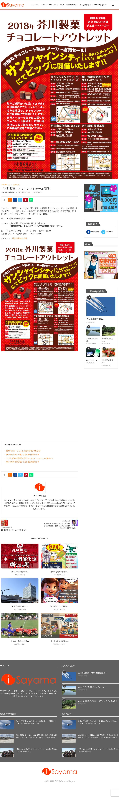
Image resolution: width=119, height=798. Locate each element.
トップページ (34, 5)
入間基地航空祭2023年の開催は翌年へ (92, 673)
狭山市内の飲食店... (107, 361)
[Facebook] (93, 232)
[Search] (118, 4)
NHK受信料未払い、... (20, 606)
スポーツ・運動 (46, 5)
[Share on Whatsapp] (31, 200)
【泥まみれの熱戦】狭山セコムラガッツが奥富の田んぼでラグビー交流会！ (36, 750)
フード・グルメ (58, 5)
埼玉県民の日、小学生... (59, 606)
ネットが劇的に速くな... (59, 641)
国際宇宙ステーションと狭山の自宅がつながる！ (23, 451)
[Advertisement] (18, 369)
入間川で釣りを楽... (92, 340)
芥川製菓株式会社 (19, 238)
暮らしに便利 (84, 5)
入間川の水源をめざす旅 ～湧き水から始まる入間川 (97, 701)
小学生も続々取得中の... (59, 572)
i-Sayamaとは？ (99, 5)
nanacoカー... (91, 360)
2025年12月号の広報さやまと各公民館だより (22, 462)
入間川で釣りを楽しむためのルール (91, 687)
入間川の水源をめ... (107, 340)
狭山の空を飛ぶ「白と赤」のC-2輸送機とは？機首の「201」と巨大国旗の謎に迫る (35, 722)
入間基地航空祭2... (95, 319)
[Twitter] (108, 232)
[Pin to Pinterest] (25, 200)
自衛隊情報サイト (72, 5)
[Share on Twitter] (20, 200)
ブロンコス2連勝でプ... (19, 572)
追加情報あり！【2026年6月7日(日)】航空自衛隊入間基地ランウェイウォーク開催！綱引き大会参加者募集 (36, 736)
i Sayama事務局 (9, 192)
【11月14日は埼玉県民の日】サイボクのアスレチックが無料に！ (29, 458)
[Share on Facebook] (15, 200)
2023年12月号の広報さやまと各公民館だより (22, 454)
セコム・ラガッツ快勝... (20, 641)
